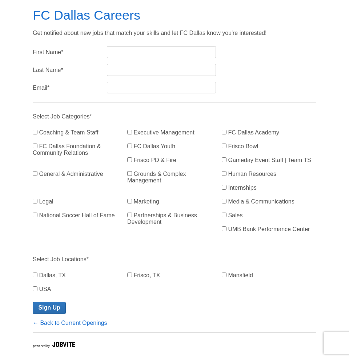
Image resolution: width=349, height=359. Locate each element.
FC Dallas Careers (86, 15)
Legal (43, 201)
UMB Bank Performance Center (266, 229)
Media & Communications (258, 201)
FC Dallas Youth (151, 146)
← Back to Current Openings (70, 323)
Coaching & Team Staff (66, 132)
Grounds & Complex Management (156, 177)
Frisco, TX (143, 275)
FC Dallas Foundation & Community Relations (67, 149)
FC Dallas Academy (250, 132)
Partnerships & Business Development (162, 218)
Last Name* (48, 70)
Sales (232, 215)
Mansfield (237, 275)
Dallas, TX (49, 275)
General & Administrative (68, 174)
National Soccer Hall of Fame (74, 215)
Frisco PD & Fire (151, 160)
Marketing (143, 201)
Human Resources (249, 174)
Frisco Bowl (240, 146)
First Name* (48, 52)
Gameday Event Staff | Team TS (266, 160)
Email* (41, 88)
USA (42, 289)
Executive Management (160, 132)
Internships (239, 188)
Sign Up (49, 307)
